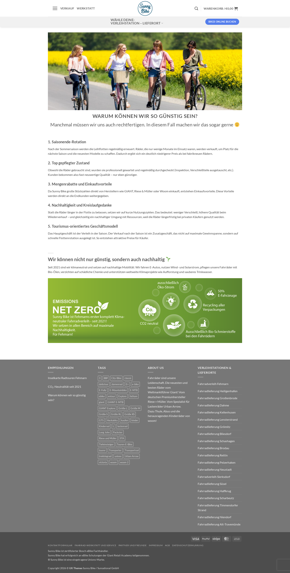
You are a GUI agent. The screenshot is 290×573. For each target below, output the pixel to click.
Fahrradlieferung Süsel (212, 483)
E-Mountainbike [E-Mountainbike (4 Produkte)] (118, 390)
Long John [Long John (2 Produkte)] (104, 432)
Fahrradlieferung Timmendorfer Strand (218, 507)
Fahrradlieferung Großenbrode (217, 398)
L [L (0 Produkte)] (113, 426)
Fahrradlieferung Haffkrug (214, 491)
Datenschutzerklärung (187, 545)
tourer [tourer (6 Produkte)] (102, 450)
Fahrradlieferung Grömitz (214, 426)
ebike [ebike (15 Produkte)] (102, 396)
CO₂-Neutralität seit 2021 (64, 386)
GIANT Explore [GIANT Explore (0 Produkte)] (107, 408)
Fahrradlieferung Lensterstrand (218, 419)
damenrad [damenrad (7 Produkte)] (117, 384)
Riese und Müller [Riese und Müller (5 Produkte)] (108, 438)
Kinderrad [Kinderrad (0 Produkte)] (104, 426)
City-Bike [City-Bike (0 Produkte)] (116, 378)
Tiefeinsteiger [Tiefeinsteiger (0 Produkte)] (106, 444)
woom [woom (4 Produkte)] (113, 462)
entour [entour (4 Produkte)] (111, 396)
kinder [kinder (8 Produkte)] (134, 420)
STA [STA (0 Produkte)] (122, 438)
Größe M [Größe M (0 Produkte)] (135, 408)
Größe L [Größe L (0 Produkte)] (123, 408)
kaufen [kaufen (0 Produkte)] (124, 420)
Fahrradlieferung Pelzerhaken (216, 462)
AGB (167, 545)
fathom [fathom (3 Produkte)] (133, 396)
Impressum (156, 545)
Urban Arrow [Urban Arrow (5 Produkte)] (132, 456)
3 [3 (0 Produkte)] (99, 378)
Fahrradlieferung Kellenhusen (217, 412)
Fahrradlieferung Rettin (213, 455)
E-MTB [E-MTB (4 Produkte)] (134, 390)
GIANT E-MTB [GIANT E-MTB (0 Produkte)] (115, 402)
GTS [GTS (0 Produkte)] (101, 420)
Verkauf (67, 8)
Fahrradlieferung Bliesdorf (214, 433)
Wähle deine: (137, 21)
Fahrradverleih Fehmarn (213, 384)
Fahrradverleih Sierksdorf (214, 476)
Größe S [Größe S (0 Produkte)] (103, 414)
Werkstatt (86, 8)
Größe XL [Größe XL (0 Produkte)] (116, 414)
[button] (55, 8)
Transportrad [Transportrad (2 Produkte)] (132, 450)
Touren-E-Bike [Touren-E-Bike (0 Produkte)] (124, 444)
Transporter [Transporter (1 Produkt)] (115, 450)
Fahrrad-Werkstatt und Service (95, 545)
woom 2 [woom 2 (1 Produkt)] (124, 462)
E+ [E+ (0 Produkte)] (127, 384)
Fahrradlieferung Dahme (213, 405)
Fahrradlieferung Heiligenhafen (217, 391)
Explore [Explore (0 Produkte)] (122, 396)
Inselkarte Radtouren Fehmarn (67, 378)
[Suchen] (196, 8)
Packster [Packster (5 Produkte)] (117, 432)
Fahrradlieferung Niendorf (214, 517)
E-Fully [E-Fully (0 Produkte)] (102, 390)
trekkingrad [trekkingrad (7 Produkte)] (105, 456)
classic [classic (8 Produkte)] (128, 378)
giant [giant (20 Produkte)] (101, 402)
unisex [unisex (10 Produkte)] (118, 456)
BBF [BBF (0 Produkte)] (106, 378)
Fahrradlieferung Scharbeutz (216, 498)
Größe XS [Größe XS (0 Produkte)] (129, 414)
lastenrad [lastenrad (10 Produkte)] (122, 426)
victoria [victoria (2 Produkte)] (103, 462)
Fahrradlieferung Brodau (213, 448)
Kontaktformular (60, 545)
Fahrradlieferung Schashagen (216, 441)
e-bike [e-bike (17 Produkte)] (135, 384)
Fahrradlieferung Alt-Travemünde (219, 524)
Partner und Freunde (133, 545)
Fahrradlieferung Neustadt (215, 469)
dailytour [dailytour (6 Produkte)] (103, 384)
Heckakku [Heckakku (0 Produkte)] (112, 420)
